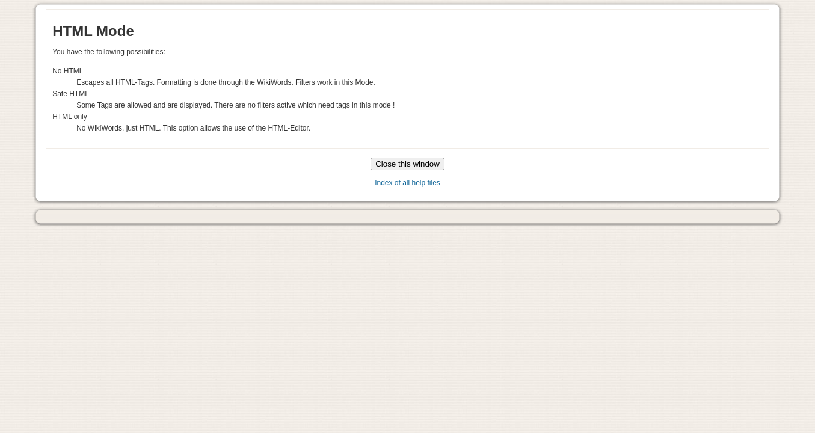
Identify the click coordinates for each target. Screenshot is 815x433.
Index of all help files (407, 183)
